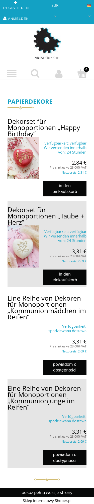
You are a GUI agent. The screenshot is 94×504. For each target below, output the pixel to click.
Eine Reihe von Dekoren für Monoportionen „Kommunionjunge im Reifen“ (44, 397)
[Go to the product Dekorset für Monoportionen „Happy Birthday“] (23, 158)
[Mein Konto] (59, 73)
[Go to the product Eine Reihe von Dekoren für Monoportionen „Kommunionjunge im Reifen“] (23, 414)
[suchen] (35, 73)
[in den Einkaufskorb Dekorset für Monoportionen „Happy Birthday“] (64, 188)
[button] (12, 73)
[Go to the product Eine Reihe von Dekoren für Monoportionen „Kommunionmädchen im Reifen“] (23, 324)
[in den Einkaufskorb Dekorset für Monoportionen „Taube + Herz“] (64, 277)
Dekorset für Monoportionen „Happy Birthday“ (44, 127)
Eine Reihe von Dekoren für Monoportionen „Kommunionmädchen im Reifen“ (47, 307)
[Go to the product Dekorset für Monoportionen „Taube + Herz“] (23, 246)
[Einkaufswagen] (82, 73)
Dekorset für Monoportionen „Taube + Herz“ (46, 215)
